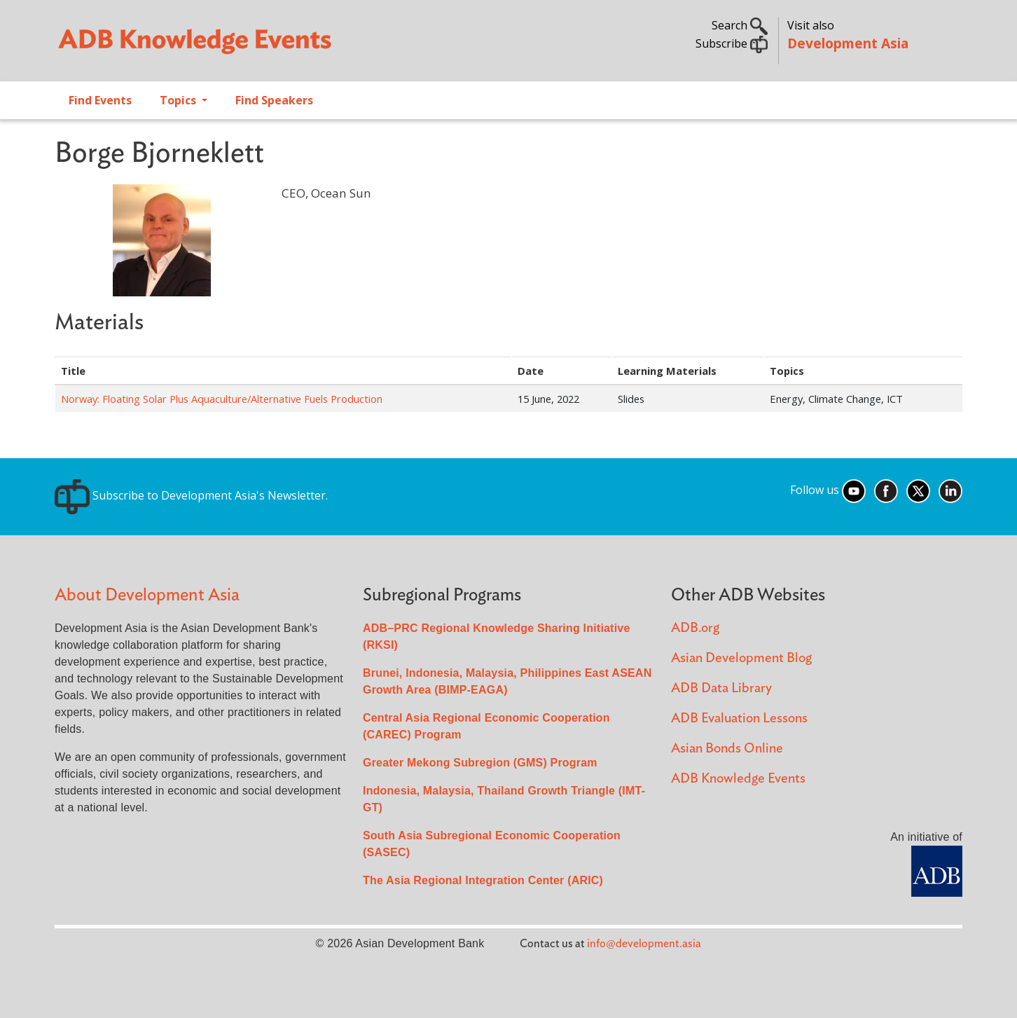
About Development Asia (147, 595)
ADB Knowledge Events (738, 778)
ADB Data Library (721, 688)
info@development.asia (644, 943)
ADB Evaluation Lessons (739, 718)
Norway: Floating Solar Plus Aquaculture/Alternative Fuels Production (221, 399)
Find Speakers (274, 100)
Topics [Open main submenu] (179, 100)
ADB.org (695, 628)
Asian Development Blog (741, 658)
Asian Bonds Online (727, 748)
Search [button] (740, 25)
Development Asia (847, 43)
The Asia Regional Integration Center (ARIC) (483, 880)
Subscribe (732, 43)
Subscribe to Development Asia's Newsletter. (191, 495)
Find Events (100, 100)
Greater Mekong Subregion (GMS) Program (480, 763)
